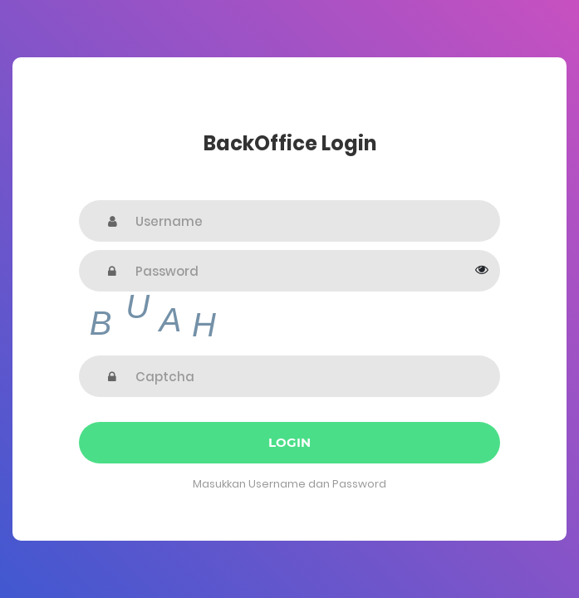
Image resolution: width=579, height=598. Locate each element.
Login (289, 442)
